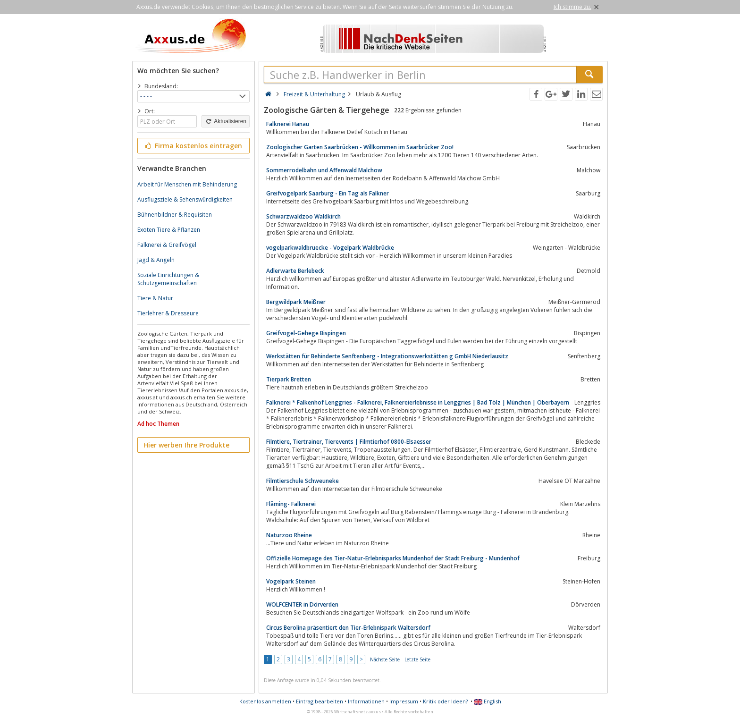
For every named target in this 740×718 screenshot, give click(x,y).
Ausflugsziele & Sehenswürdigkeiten (185, 199)
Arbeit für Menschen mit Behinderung (187, 184)
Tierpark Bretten (288, 379)
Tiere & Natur (155, 298)
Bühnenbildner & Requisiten (174, 215)
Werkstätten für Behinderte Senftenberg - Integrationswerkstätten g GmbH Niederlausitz (387, 356)
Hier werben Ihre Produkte (186, 444)
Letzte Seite (417, 659)
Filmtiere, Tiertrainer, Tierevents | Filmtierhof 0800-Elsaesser (348, 442)
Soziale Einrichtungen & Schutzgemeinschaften (168, 279)
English (487, 701)
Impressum (403, 701)
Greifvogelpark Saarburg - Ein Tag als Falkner (327, 193)
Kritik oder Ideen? (445, 701)
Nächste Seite (385, 659)
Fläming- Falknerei (291, 504)
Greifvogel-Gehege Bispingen (306, 333)
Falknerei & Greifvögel (166, 245)
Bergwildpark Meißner (296, 302)
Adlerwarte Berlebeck (295, 271)
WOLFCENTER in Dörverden (302, 604)
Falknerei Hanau (287, 124)
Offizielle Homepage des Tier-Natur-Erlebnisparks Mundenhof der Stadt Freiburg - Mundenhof (393, 558)
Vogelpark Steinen (291, 581)
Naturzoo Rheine (289, 535)
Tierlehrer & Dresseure (168, 313)
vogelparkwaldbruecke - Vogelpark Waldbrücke (330, 248)
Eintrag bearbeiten (319, 701)
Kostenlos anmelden (265, 701)
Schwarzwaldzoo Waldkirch (303, 216)
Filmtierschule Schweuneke (302, 481)
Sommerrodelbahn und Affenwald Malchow (324, 170)
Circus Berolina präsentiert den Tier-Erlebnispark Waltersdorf (348, 628)
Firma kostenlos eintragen (192, 145)
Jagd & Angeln (156, 260)
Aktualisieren (225, 121)
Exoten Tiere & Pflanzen (168, 230)
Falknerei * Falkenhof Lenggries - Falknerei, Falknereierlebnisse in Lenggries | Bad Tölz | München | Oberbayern (417, 402)
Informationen (366, 701)
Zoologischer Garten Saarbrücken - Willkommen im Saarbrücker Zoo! (360, 147)
